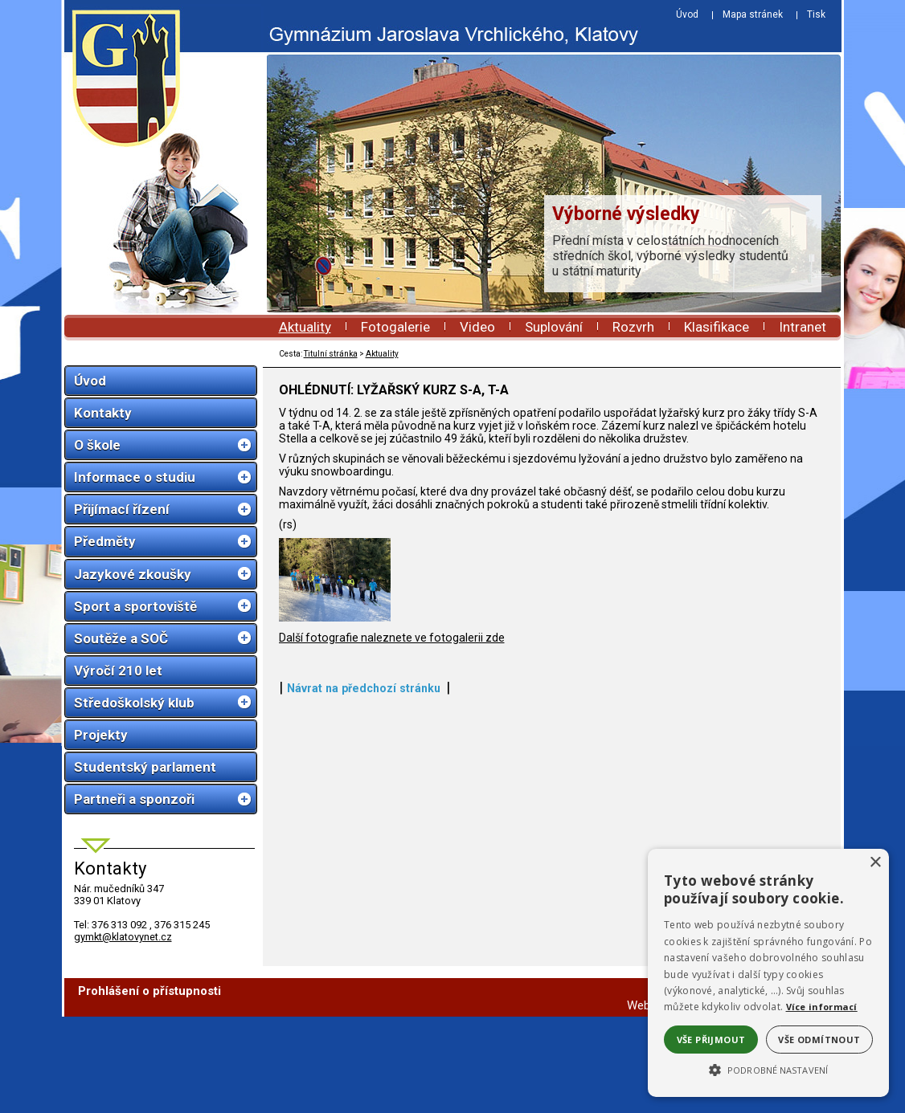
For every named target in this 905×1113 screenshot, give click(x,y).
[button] (768, 1069)
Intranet (802, 327)
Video (477, 327)
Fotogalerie (395, 327)
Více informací (822, 1007)
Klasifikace (716, 327)
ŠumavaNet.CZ (786, 1102)
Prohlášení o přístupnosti (149, 1087)
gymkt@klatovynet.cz (123, 937)
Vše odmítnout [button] (819, 1040)
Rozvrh (633, 327)
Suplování (554, 327)
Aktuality (305, 327)
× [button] (875, 863)
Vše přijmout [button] (711, 1040)
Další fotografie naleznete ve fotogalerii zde (392, 974)
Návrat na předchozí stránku (363, 1024)
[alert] (768, 973)
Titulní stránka (331, 353)
